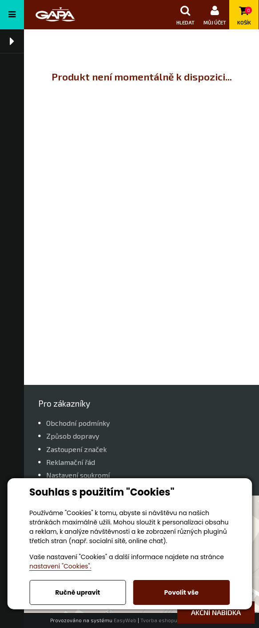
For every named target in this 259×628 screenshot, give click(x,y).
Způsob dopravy (72, 436)
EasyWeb (125, 620)
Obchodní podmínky (78, 423)
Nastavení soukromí (78, 475)
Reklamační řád (70, 462)
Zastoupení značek (76, 449)
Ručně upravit (77, 592)
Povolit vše (181, 592)
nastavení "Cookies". (60, 566)
